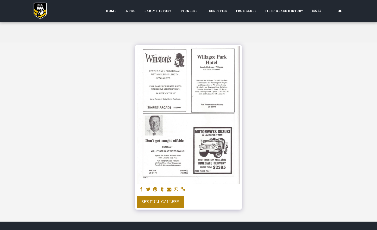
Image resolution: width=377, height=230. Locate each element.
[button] (340, 10)
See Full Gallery (160, 201)
